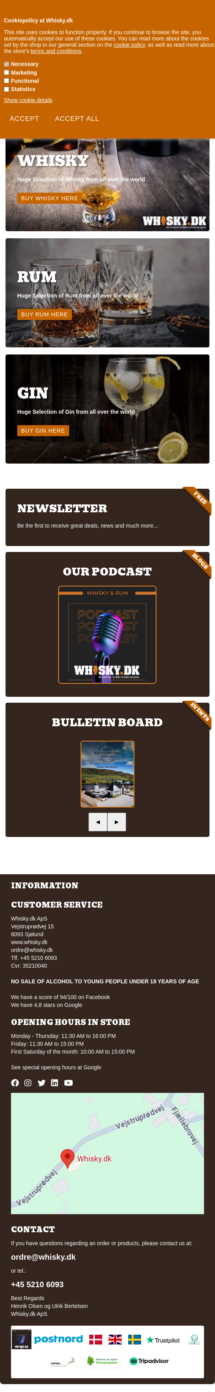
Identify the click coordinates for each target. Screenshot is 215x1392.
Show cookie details (28, 100)
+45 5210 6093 (37, 1284)
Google (92, 1067)
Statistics (23, 89)
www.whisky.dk (29, 942)
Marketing (24, 72)
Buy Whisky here (49, 198)
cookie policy (129, 45)
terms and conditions (56, 51)
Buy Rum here (44, 314)
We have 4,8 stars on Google (46, 1005)
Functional (25, 81)
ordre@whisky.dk (32, 950)
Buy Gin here (43, 430)
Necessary (25, 64)
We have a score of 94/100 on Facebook (60, 997)
